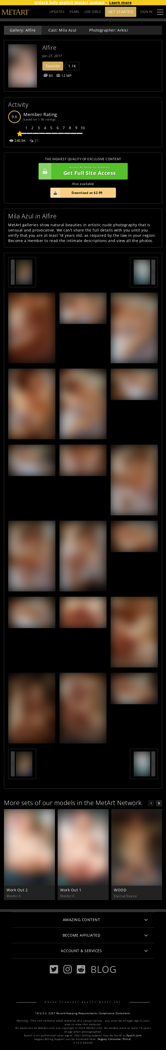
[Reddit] (81, 969)
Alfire (49, 47)
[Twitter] (54, 969)
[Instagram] (67, 969)
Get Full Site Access (82, 171)
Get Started (120, 11)
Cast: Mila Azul (62, 30)
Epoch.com (134, 1035)
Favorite (53, 65)
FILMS (74, 11)
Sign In (146, 11)
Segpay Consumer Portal (114, 1039)
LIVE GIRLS (92, 11)
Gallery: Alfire (23, 30)
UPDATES (57, 11)
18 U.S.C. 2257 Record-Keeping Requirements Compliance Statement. (83, 1013)
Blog (103, 969)
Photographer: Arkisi (108, 30)
